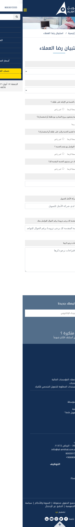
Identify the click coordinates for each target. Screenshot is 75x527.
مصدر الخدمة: (64, 64)
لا (60, 124)
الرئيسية (50, 33)
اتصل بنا (68, 436)
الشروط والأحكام (20, 503)
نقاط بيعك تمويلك (64, 405)
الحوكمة (69, 362)
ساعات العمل (65, 469)
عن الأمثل (67, 349)
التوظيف (32, 464)
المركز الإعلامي (64, 419)
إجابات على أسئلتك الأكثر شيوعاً (46, 336)
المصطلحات (66, 464)
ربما (52, 124)
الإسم (69, 176)
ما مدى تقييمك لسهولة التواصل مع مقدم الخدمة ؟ (51, 146)
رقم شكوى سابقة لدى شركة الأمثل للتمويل (54, 198)
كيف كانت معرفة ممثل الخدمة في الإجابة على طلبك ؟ (49, 102)
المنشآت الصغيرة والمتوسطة (59, 402)
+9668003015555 (53, 457)
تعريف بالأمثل (66, 355)
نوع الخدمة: (65, 83)
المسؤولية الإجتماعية (62, 430)
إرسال (67, 280)
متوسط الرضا (51, 109)
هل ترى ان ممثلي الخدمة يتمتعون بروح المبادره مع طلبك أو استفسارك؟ (42, 116)
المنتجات (68, 393)
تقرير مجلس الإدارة (64, 369)
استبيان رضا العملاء (31, 33)
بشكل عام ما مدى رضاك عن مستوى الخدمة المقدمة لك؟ (48, 161)
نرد (34, 512)
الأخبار (70, 423)
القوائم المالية (66, 372)
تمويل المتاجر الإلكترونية (61, 409)
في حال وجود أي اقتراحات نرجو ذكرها (55, 243)
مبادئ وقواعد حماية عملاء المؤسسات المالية (51, 380)
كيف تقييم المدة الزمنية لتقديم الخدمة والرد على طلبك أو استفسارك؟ (43, 131)
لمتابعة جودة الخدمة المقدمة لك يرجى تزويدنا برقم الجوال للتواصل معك (42, 220)
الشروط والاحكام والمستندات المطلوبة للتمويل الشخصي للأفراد (42, 387)
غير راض (36, 109)
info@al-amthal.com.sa (41, 449)
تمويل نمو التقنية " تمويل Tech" (57, 413)
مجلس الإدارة (66, 358)
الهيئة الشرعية (65, 376)
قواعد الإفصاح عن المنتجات (60, 383)
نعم (68, 124)
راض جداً (66, 109)
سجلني (65, 324)
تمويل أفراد (67, 398)
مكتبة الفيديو (66, 426)
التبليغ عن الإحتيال (31, 506)
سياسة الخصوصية (64, 365)
